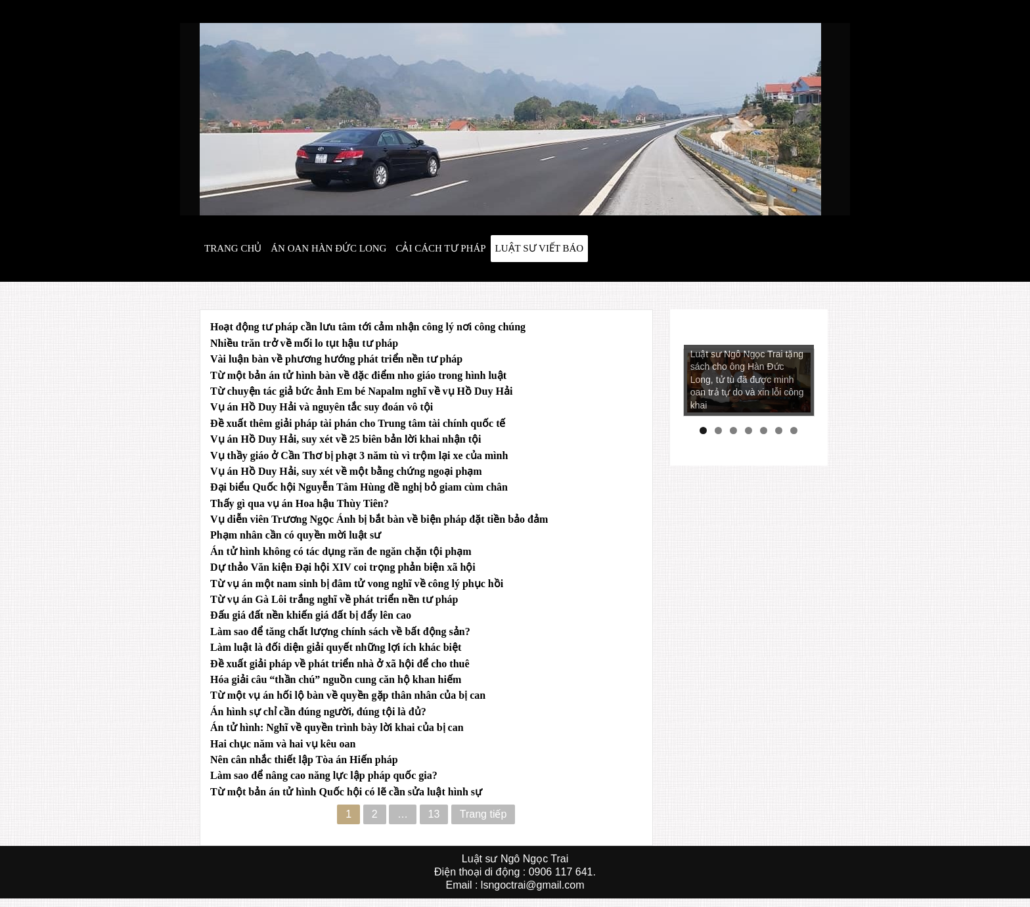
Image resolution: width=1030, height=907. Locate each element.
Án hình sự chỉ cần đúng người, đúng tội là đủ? (318, 711)
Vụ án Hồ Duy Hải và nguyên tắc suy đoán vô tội (321, 406)
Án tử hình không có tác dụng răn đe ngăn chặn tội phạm (341, 551)
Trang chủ (232, 248)
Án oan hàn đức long (328, 248)
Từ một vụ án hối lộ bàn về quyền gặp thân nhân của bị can (347, 695)
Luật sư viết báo (539, 248)
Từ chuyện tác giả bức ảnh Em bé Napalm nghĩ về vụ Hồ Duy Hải (361, 391)
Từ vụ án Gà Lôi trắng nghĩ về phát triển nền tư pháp (334, 599)
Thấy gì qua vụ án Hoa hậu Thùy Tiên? (299, 503)
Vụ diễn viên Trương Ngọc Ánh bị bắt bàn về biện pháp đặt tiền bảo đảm (379, 519)
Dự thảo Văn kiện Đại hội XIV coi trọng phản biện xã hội (343, 567)
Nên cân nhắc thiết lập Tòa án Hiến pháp (304, 759)
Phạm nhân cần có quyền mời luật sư (295, 535)
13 (434, 814)
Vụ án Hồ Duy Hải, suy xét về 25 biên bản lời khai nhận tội (345, 439)
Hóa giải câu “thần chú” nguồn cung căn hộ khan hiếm (335, 679)
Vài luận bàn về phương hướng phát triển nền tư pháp (336, 359)
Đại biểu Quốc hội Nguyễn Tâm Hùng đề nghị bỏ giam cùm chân (359, 487)
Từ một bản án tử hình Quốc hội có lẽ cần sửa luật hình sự (346, 791)
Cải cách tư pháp (440, 248)
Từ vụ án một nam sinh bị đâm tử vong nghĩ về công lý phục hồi (356, 583)
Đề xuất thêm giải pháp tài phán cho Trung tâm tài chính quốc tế (357, 423)
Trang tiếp (483, 814)
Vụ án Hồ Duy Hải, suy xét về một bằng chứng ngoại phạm (346, 471)
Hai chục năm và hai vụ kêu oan (282, 743)
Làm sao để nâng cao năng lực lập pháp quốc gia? (323, 775)
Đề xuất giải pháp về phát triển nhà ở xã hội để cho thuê (340, 663)
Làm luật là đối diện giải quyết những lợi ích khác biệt (335, 647)
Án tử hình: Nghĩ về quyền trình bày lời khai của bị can (337, 727)
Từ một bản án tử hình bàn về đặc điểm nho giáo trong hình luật (358, 375)
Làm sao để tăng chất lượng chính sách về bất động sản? (340, 631)
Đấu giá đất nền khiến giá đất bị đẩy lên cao (310, 615)
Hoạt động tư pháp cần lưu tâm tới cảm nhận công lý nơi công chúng (368, 326)
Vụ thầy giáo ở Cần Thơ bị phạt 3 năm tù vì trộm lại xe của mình (359, 455)
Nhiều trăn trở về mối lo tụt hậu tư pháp (304, 343)
